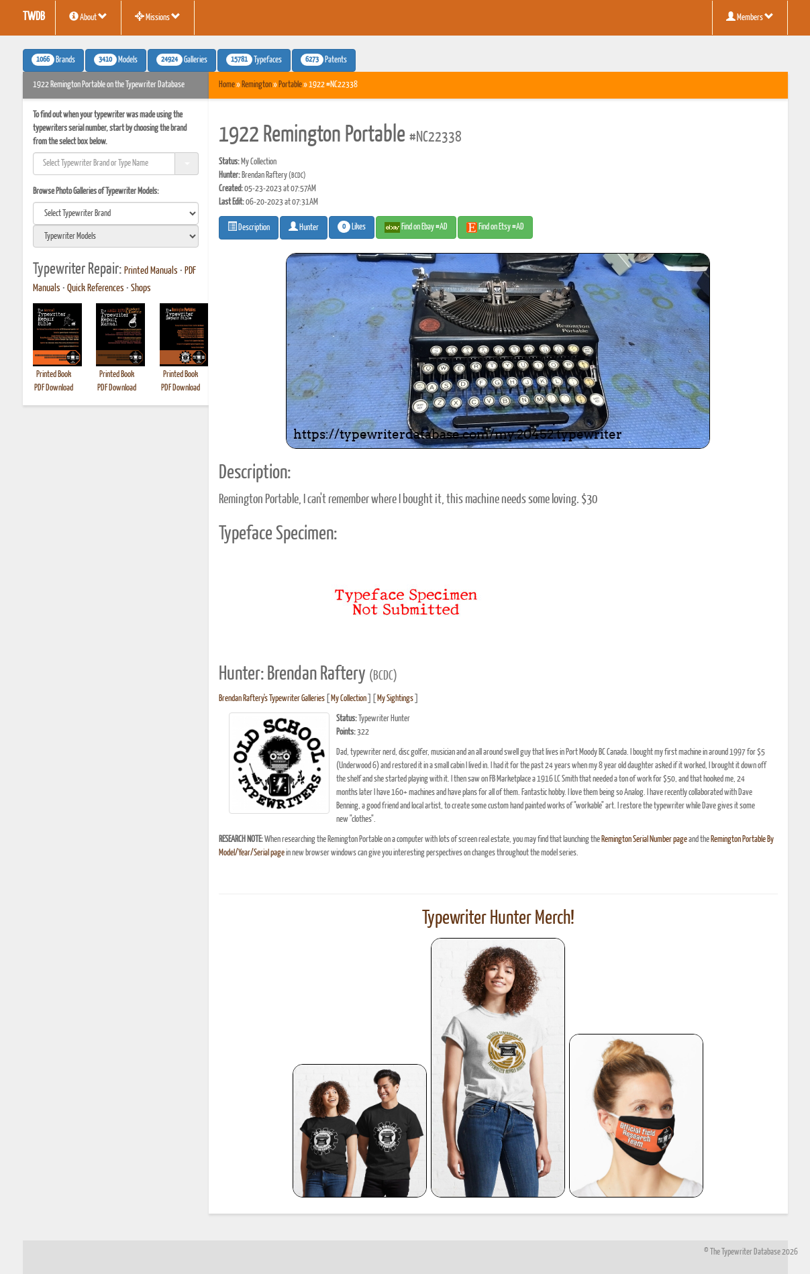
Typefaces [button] (254, 60)
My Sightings (395, 698)
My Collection (348, 698)
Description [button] (248, 226)
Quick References (95, 288)
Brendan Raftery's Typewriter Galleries (272, 698)
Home (227, 85)
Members (750, 16)
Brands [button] (53, 60)
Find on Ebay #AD (416, 227)
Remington (257, 85)
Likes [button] (352, 227)
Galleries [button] (181, 60)
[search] (116, 213)
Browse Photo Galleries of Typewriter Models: (96, 191)
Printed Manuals (151, 271)
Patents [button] (324, 60)
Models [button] (116, 60)
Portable (290, 85)
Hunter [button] (304, 226)
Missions (158, 16)
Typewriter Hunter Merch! (498, 918)
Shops (141, 288)
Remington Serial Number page (644, 839)
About (88, 16)
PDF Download (53, 388)
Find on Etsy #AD (495, 227)
